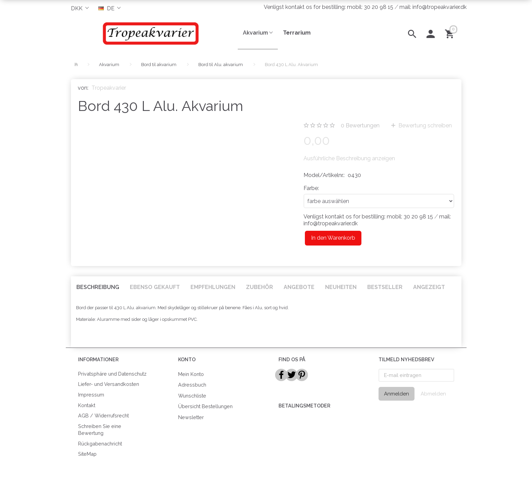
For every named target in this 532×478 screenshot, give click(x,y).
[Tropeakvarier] (149, 33)
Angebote (299, 287)
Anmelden (396, 394)
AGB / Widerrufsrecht (103, 415)
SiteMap (87, 454)
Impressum (91, 395)
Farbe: (311, 188)
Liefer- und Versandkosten (108, 384)
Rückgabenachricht (100, 443)
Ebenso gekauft (155, 287)
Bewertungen (360, 125)
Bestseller (385, 287)
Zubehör (259, 287)
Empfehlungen (212, 287)
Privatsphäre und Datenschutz (112, 374)
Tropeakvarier (108, 88)
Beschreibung (97, 287)
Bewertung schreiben (424, 125)
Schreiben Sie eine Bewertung (99, 429)
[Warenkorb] (450, 33)
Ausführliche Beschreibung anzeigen (349, 158)
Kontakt (86, 405)
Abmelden (433, 394)
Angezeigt (429, 287)
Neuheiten (341, 287)
